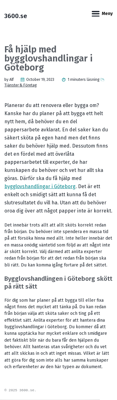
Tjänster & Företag (20, 85)
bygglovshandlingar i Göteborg (40, 186)
